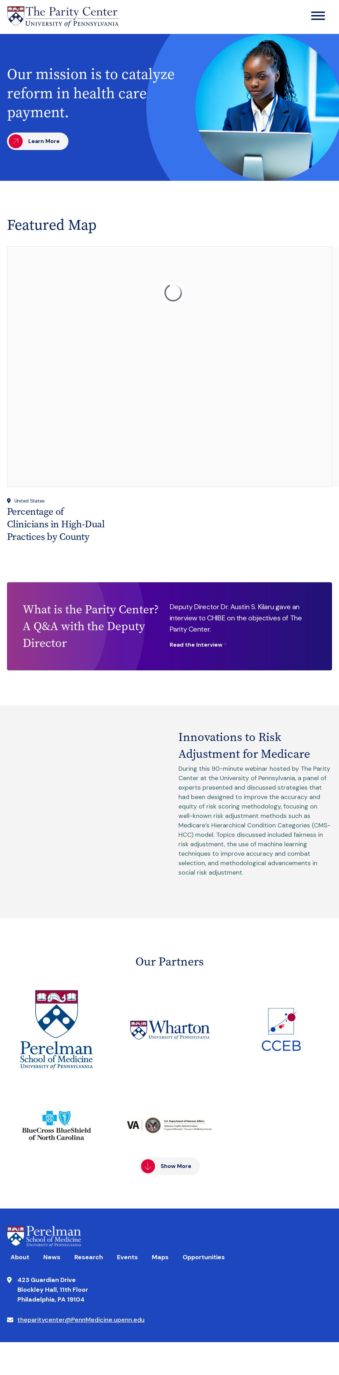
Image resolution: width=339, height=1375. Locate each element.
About (19, 1257)
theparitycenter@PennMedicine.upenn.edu (81, 1320)
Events (127, 1257)
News (51, 1257)
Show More (176, 1166)
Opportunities (204, 1257)
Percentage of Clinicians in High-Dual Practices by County (55, 524)
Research (88, 1257)
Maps (160, 1257)
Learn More (44, 141)
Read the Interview (196, 644)
